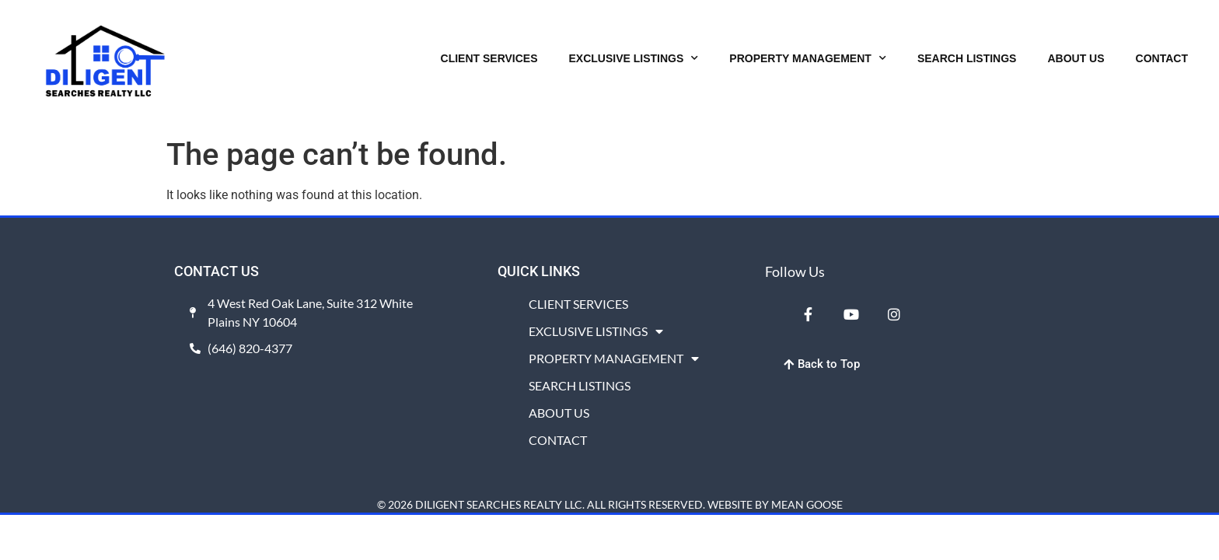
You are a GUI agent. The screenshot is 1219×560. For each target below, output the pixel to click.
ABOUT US (1075, 58)
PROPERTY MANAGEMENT (807, 58)
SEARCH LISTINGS (967, 58)
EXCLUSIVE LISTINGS (634, 58)
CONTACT (1162, 58)
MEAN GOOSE (807, 504)
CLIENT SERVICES (489, 58)
